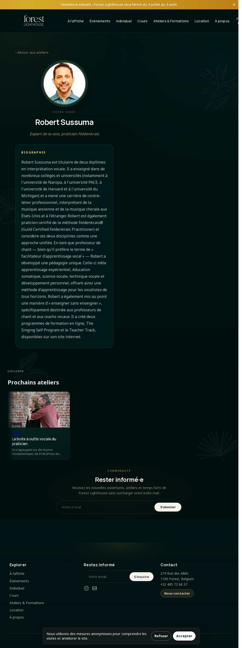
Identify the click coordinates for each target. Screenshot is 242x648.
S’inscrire (141, 577)
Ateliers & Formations (171, 21)
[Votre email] (107, 577)
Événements (100, 21)
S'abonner (168, 507)
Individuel (124, 21)
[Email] (94, 589)
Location (202, 21)
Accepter (184, 636)
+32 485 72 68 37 (173, 584)
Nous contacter (177, 593)
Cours (142, 21)
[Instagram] (86, 589)
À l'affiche (76, 21)
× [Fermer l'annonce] (234, 4)
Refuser (161, 636)
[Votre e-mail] (105, 507)
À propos (222, 21)
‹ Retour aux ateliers (32, 52)
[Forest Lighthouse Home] (34, 20)
